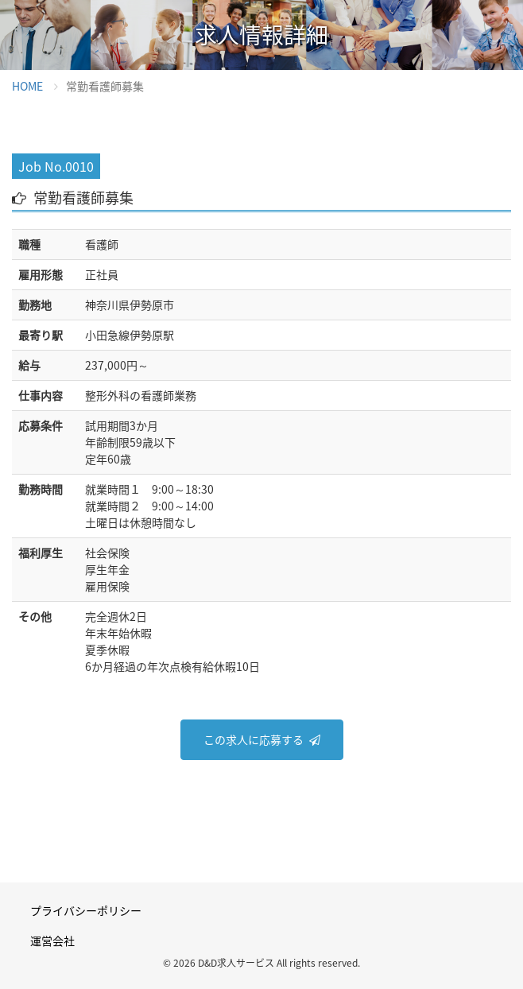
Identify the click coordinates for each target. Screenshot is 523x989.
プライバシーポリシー (85, 910)
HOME (27, 86)
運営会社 (52, 940)
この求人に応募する (253, 739)
